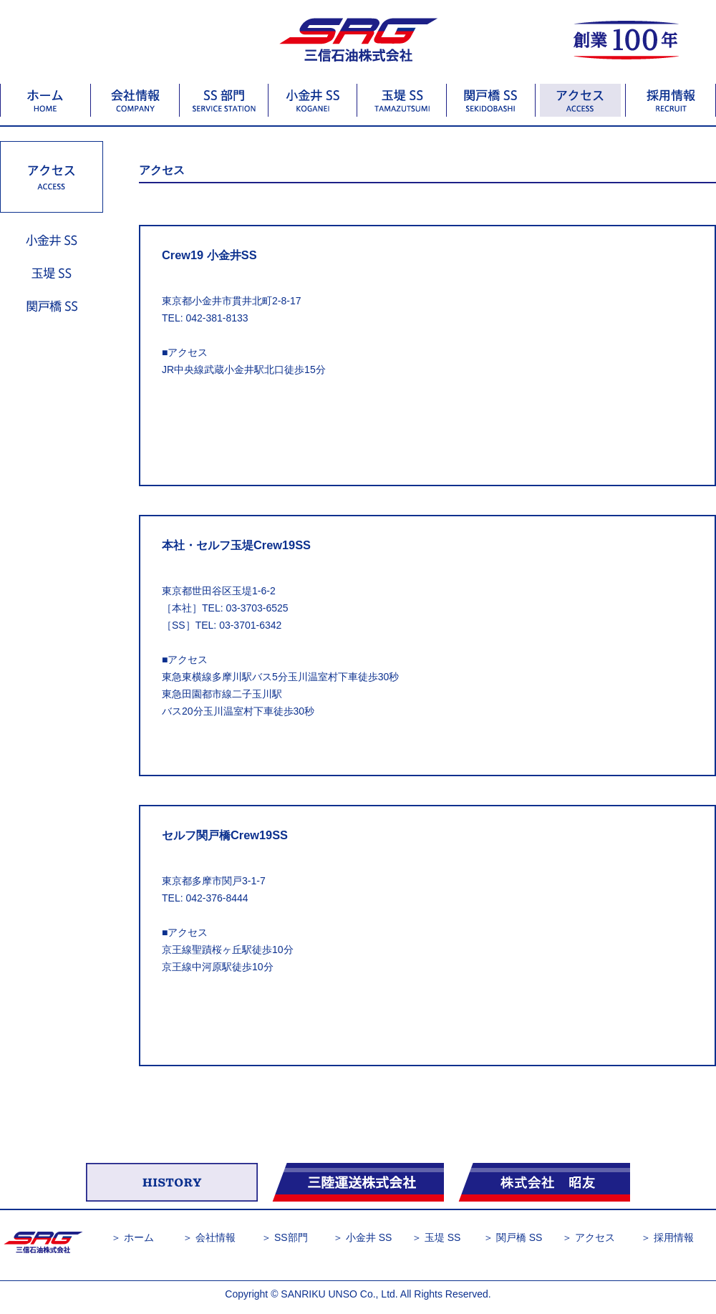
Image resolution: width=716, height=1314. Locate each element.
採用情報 (674, 1237)
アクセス (595, 1237)
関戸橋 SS (519, 1237)
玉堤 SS (443, 1237)
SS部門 (291, 1237)
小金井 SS (369, 1237)
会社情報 (215, 1237)
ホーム (139, 1237)
